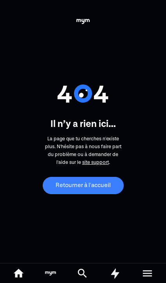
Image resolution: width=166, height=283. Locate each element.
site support (95, 162)
